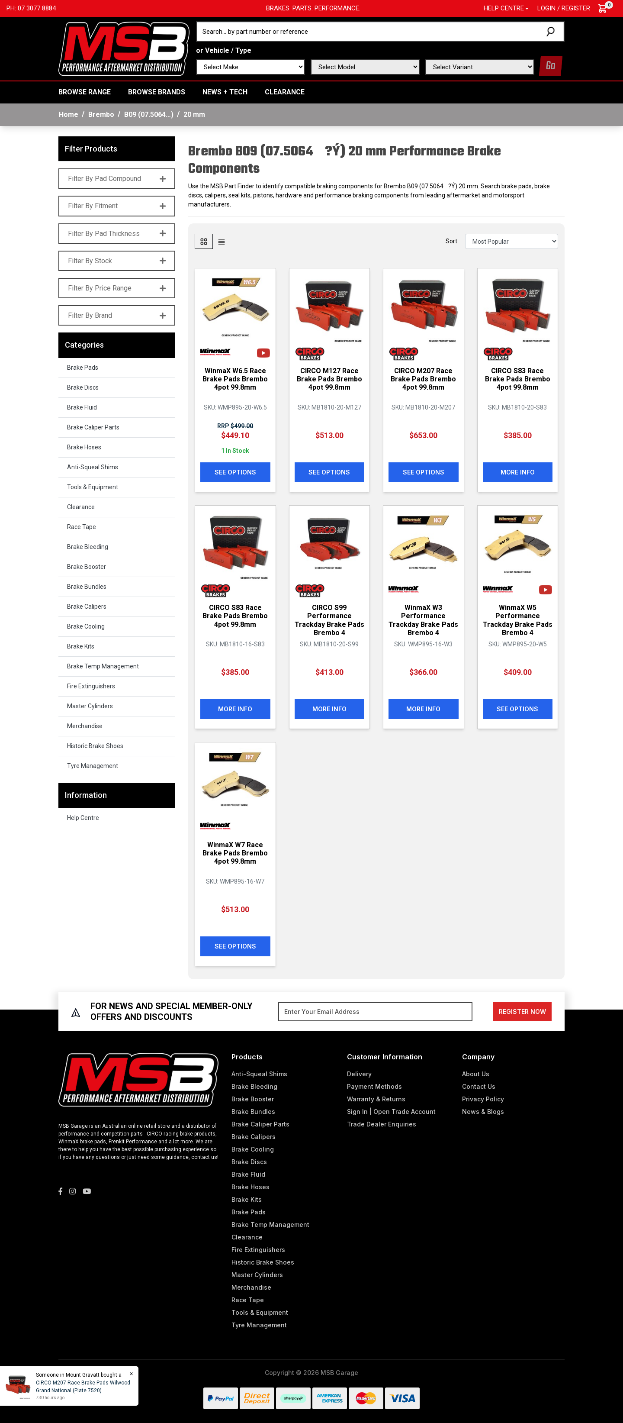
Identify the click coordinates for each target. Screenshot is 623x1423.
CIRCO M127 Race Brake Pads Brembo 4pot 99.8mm (329, 379)
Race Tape (81, 526)
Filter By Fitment (117, 206)
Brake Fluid (82, 407)
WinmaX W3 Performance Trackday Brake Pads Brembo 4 (423, 620)
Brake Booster (86, 566)
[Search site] (552, 31)
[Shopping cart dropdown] (607, 8)
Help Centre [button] (504, 8)
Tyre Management (92, 765)
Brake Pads (82, 367)
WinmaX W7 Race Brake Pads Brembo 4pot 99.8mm (235, 853)
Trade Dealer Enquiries (381, 1124)
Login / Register (563, 8)
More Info (518, 472)
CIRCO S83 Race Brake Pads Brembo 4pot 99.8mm (517, 379)
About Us (475, 1074)
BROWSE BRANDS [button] (156, 92)
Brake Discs (83, 387)
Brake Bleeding (87, 546)
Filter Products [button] (91, 148)
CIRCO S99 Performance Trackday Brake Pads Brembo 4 (329, 620)
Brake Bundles (86, 586)
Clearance (285, 92)
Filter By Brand (117, 315)
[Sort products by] (511, 241)
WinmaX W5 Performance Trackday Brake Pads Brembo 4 (517, 620)
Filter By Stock (117, 261)
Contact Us (478, 1086)
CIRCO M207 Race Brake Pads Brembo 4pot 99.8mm (423, 379)
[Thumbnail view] (204, 241)
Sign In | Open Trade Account (391, 1111)
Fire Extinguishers (91, 686)
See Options (235, 472)
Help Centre (83, 817)
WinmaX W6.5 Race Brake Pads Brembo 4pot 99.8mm (235, 379)
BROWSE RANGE (84, 92)
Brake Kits (80, 646)
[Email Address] (375, 1011)
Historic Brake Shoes (95, 745)
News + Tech (224, 92)
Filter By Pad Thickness (117, 233)
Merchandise (85, 726)
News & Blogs (483, 1111)
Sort (451, 241)
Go (550, 66)
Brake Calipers (86, 606)
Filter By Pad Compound (117, 178)
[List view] (221, 241)
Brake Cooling (86, 626)
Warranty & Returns (376, 1099)
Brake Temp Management (103, 666)
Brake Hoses (84, 447)
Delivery (359, 1074)
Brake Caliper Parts (93, 427)
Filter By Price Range (117, 288)
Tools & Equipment (92, 487)
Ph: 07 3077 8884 (31, 8)
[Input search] (369, 31)
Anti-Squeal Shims (92, 467)
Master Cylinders (90, 706)
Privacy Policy (483, 1099)
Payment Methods (374, 1086)
